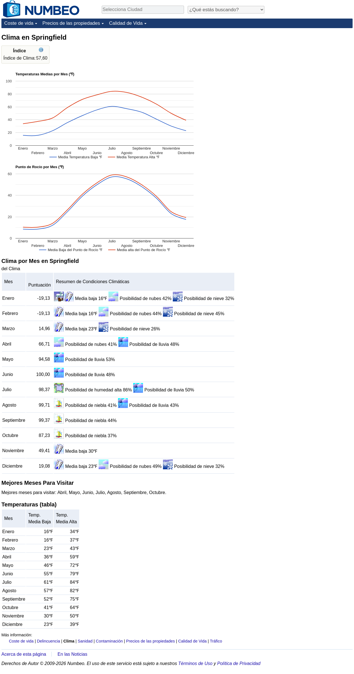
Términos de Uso (195, 663)
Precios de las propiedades (71, 23)
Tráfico (216, 641)
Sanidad (85, 641)
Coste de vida (18, 23)
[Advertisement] (307, 117)
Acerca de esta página (23, 654)
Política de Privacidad (238, 663)
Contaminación (109, 641)
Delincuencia (48, 641)
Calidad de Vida (126, 23)
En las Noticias (72, 654)
